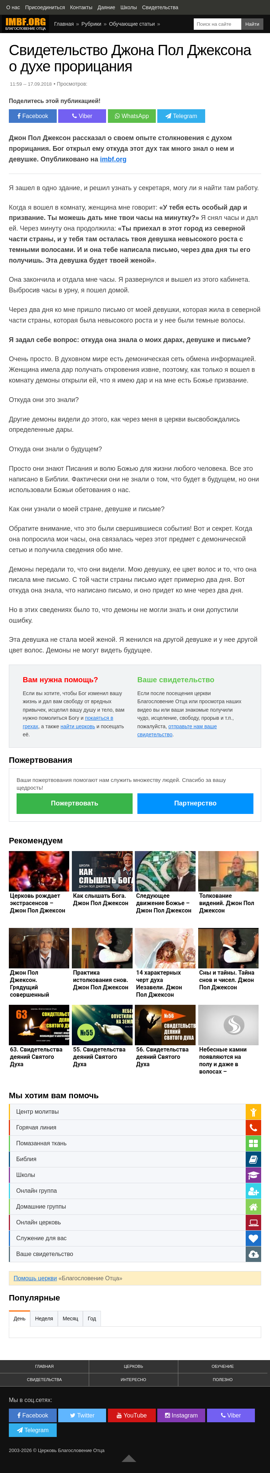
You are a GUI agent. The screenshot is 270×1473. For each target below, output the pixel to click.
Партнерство (195, 803)
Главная (64, 24)
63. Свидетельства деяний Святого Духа (36, 1057)
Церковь (133, 1366)
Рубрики (91, 24)
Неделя (44, 1318)
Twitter (82, 1415)
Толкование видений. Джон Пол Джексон (226, 903)
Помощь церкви (35, 1278)
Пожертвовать (74, 803)
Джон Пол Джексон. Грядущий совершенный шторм (29, 987)
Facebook (32, 116)
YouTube (132, 1415)
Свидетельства (44, 1379)
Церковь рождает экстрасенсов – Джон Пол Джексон (37, 903)
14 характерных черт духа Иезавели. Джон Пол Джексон (159, 983)
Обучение (223, 1366)
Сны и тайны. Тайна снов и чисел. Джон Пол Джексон (227, 980)
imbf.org (113, 159)
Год (92, 1318)
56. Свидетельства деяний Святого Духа (162, 1057)
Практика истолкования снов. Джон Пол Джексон (100, 980)
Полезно (223, 1379)
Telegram (181, 116)
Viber (82, 116)
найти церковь (77, 726)
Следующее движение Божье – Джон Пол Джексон (163, 903)
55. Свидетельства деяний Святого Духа (99, 1057)
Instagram (181, 1415)
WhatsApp (132, 116)
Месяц (70, 1318)
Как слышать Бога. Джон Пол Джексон (100, 899)
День (19, 1318)
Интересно (133, 1379)
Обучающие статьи (132, 24)
